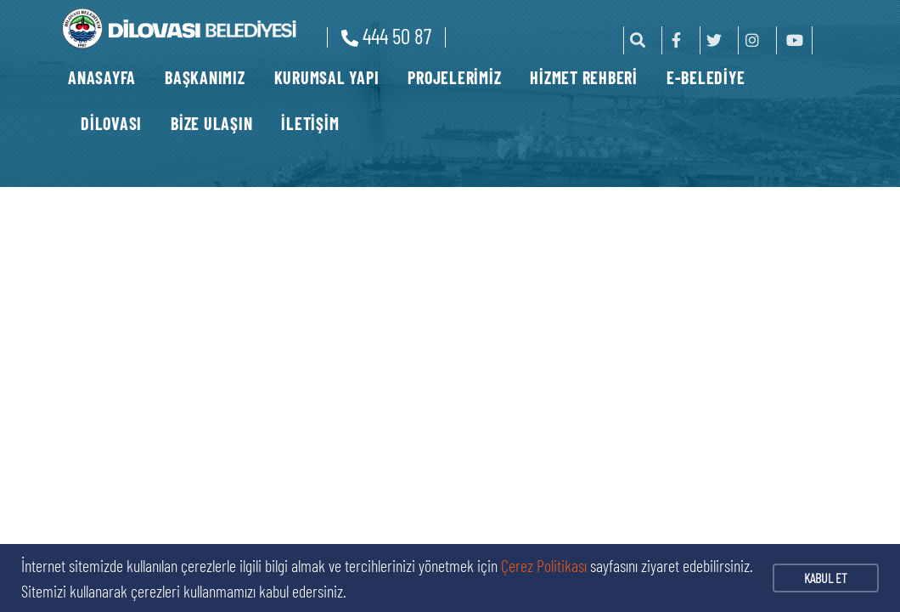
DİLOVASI (111, 123)
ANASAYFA (102, 77)
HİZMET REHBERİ (584, 77)
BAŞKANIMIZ (205, 77)
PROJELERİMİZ (454, 77)
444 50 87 (386, 35)
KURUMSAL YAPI (327, 77)
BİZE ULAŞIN (211, 123)
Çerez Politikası (544, 565)
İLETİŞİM (310, 123)
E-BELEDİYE (706, 77)
